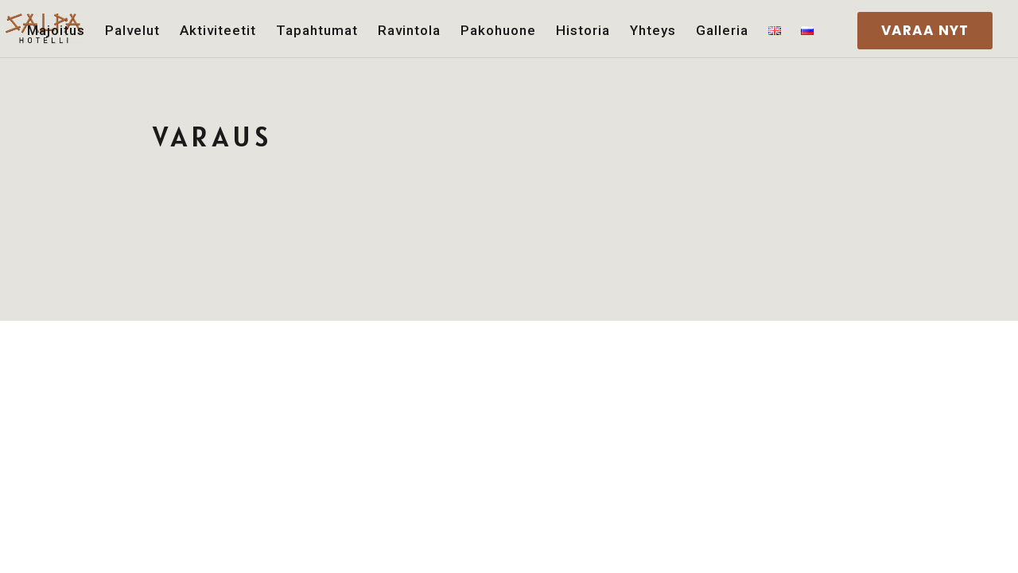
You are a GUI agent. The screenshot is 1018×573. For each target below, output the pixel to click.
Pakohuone (498, 31)
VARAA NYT (925, 30)
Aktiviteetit (218, 31)
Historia (583, 31)
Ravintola (409, 31)
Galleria (722, 31)
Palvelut (132, 31)
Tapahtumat (317, 31)
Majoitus (56, 31)
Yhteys (653, 31)
